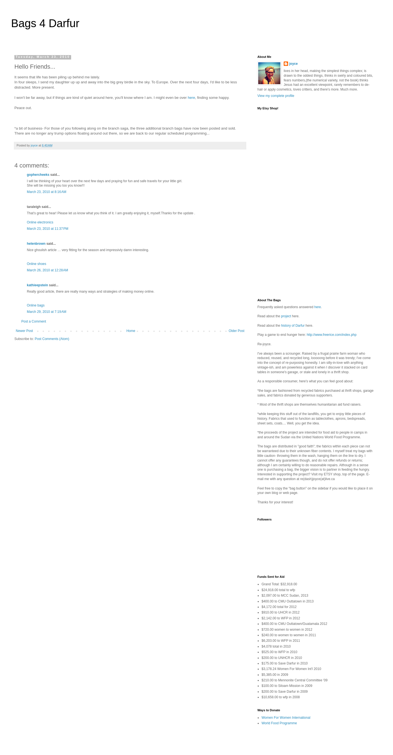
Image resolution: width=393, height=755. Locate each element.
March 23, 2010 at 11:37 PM (47, 229)
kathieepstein (37, 285)
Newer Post (24, 331)
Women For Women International (286, 718)
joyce (293, 64)
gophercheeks (38, 175)
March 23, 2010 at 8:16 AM (46, 192)
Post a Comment (33, 321)
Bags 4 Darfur (45, 23)
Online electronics (40, 222)
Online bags (36, 305)
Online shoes (36, 264)
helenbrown (36, 244)
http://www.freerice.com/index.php (331, 335)
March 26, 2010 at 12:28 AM (47, 270)
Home (130, 331)
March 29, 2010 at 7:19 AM (46, 312)
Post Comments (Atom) (52, 339)
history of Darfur (293, 326)
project (286, 316)
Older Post (236, 331)
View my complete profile (275, 96)
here (191, 98)
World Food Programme (279, 723)
